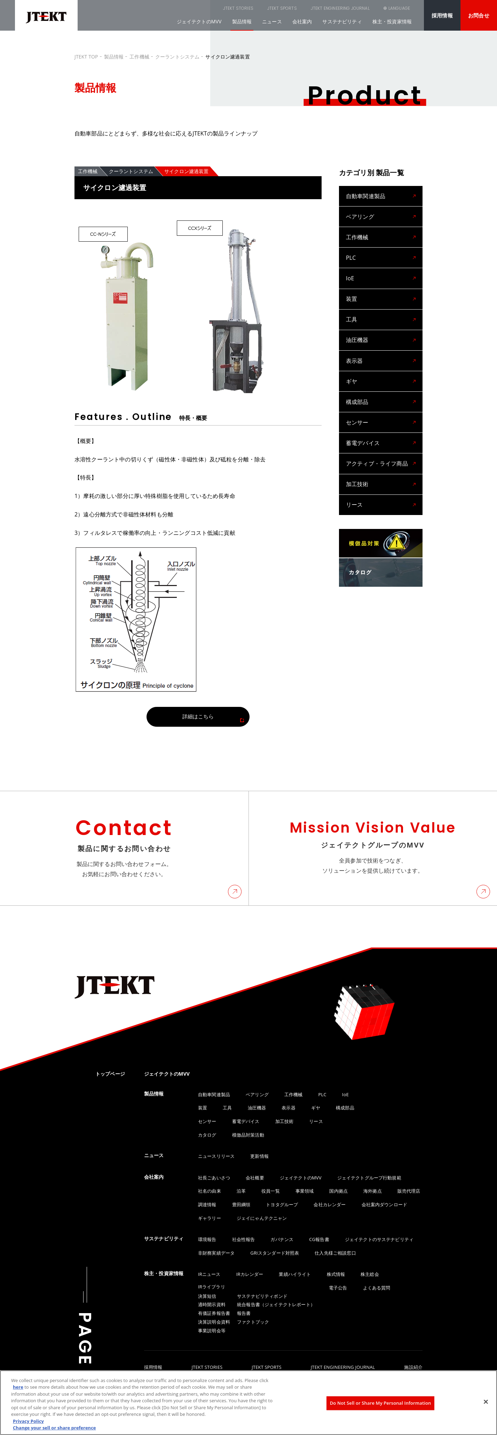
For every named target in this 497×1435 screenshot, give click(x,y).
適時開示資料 (212, 1304)
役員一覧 (270, 1191)
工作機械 (139, 56)
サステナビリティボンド (262, 1296)
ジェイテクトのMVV (199, 21)
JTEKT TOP (86, 56)
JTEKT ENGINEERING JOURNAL (305, 8)
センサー (357, 401)
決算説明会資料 (214, 1322)
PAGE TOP (84, 1363)
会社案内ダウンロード (385, 1204)
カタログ (207, 1135)
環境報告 (207, 1239)
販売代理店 (408, 1191)
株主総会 (370, 1274)
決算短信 (207, 1296)
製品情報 (242, 21)
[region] (248, 1402)
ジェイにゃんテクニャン (262, 1218)
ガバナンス (281, 1239)
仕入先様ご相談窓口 (335, 1253)
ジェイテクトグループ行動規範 (369, 1178)
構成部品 (357, 382)
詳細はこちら (198, 716)
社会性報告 (243, 1239)
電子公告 (338, 1288)
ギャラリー (209, 1218)
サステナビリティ (342, 21)
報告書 (244, 1313)
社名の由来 (209, 1191)
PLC (351, 251)
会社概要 (255, 1178)
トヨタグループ (282, 1204)
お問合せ (478, 15)
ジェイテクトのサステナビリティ (379, 1239)
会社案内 (302, 21)
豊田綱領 (241, 1204)
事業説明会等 (212, 1330)
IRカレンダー (249, 1274)
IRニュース (209, 1274)
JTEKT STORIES (203, 8)
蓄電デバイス (363, 420)
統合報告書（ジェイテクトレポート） (276, 1304)
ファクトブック (253, 1322)
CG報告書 (319, 1239)
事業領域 (304, 1191)
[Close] (486, 1401)
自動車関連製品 (365, 195)
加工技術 (357, 457)
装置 (351, 289)
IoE (350, 270)
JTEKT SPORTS (247, 8)
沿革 (241, 1191)
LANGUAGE (399, 8)
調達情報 (207, 1204)
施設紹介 (413, 1367)
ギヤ (351, 363)
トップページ (110, 1073)
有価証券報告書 (214, 1313)
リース (354, 476)
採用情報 (442, 15)
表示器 (354, 345)
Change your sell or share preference (54, 1428)
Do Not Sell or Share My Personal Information (380, 1403)
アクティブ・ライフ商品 (377, 438)
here (18, 1387)
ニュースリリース (216, 1156)
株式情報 (336, 1274)
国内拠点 (338, 1191)
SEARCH (361, 8)
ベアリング (360, 214)
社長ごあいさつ (214, 1178)
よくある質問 (376, 1288)
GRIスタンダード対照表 (274, 1253)
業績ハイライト (295, 1274)
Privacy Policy (28, 1421)
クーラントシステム (177, 56)
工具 (351, 307)
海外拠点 (372, 1191)
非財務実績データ (216, 1253)
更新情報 (259, 1156)
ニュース (272, 21)
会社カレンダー (330, 1204)
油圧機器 (357, 326)
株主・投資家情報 (392, 21)
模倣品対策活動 (248, 1135)
